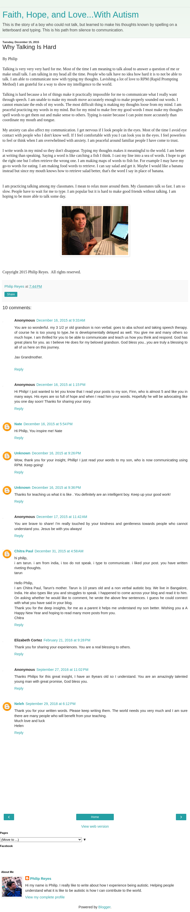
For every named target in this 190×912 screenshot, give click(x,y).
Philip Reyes (40, 879)
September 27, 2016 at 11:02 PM (62, 670)
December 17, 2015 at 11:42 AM (61, 517)
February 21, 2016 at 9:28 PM (67, 640)
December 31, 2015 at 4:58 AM (59, 551)
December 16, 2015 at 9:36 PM (56, 488)
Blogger (104, 907)
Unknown (22, 453)
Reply (19, 369)
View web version (95, 826)
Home (95, 817)
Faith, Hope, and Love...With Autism (70, 14)
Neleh (19, 704)
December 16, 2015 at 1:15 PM (60, 385)
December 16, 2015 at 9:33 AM (60, 320)
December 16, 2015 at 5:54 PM (48, 424)
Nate (18, 424)
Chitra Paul (23, 551)
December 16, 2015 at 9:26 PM (56, 453)
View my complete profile (45, 897)
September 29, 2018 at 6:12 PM (50, 704)
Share (11, 294)
